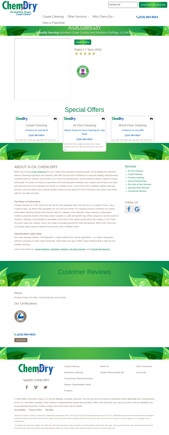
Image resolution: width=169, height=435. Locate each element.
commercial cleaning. (100, 249)
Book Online (83, 42)
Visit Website (21, 340)
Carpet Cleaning (53, 16)
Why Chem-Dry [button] (104, 16)
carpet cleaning (42, 249)
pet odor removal (77, 249)
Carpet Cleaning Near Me (112, 372)
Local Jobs (141, 372)
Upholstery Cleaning (73, 372)
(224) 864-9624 (147, 17)
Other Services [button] (78, 16)
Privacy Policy (35, 410)
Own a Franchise (54, 22)
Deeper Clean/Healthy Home (77, 384)
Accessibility (20, 410)
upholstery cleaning (59, 249)
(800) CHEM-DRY (36, 380)
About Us (104, 366)
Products (68, 390)
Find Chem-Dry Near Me (153, 5)
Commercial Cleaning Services (78, 378)
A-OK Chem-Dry (84, 27)
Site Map (49, 410)
